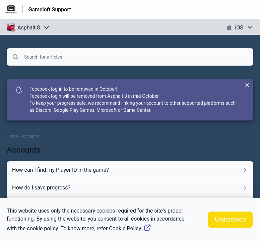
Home (12, 136)
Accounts (30, 136)
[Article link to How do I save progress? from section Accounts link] (130, 188)
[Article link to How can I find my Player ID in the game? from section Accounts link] (130, 170)
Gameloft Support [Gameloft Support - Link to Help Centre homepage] (49, 9)
